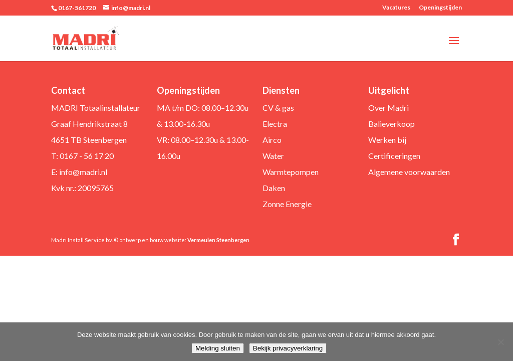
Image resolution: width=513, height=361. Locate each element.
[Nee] (500, 342)
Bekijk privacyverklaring (288, 348)
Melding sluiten (217, 348)
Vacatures (396, 8)
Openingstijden (440, 8)
